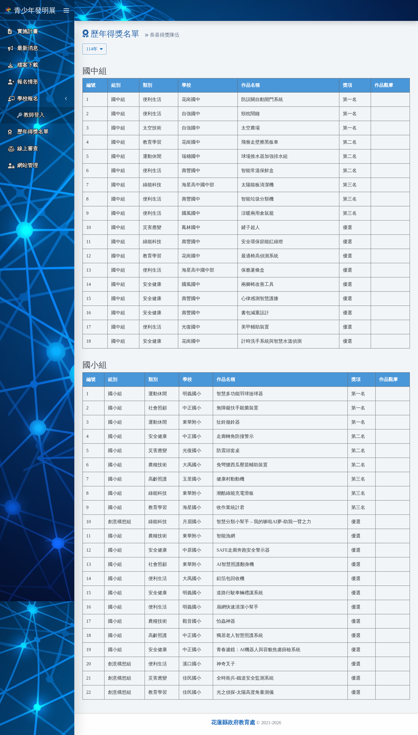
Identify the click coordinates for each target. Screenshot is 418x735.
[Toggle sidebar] (66, 10)
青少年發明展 (30, 11)
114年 (94, 48)
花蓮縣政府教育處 (233, 722)
